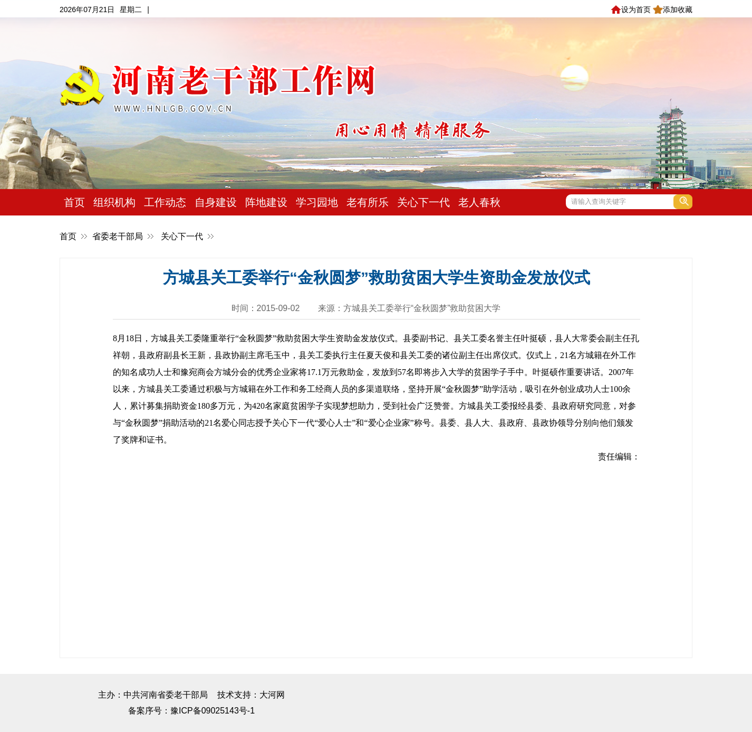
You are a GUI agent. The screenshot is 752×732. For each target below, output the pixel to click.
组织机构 (114, 202)
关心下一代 (423, 202)
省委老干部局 (117, 236)
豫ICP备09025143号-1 (212, 710)
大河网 (272, 694)
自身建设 (216, 202)
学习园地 (317, 202)
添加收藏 (672, 9)
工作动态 (165, 202)
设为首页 (630, 9)
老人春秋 (479, 202)
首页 (74, 202)
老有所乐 (367, 202)
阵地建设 (266, 202)
